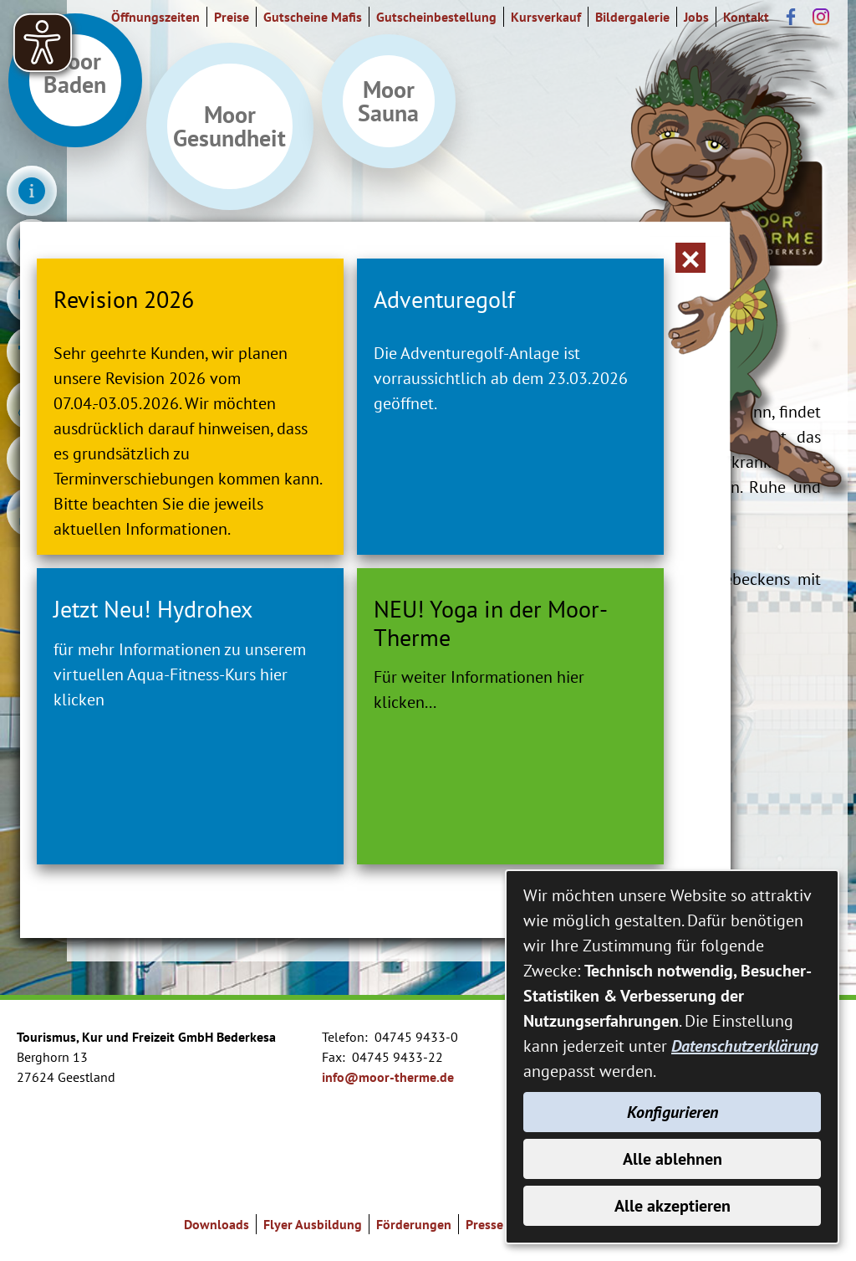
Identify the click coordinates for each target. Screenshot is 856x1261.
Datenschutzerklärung (744, 1046)
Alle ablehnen (672, 1159)
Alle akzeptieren (672, 1206)
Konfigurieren (672, 1112)
